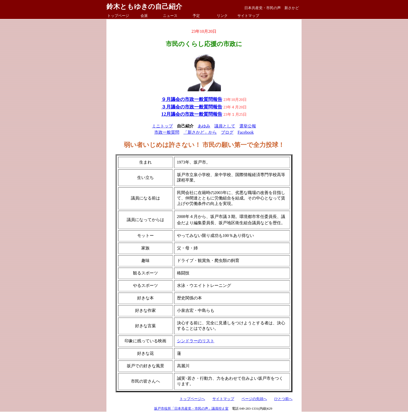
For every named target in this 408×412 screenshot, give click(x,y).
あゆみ (204, 126)
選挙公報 (247, 126)
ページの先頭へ (254, 399)
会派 (144, 16)
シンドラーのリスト (195, 341)
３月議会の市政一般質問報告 (191, 107)
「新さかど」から (200, 132)
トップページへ (192, 399)
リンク (222, 16)
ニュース (170, 16)
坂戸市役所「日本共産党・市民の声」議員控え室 (191, 408)
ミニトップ (162, 126)
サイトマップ (248, 16)
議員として (224, 126)
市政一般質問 (166, 132)
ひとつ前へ (283, 399)
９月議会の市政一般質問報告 (191, 99)
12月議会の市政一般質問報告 (191, 114)
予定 (196, 16)
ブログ (227, 132)
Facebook (246, 132)
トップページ (118, 16)
